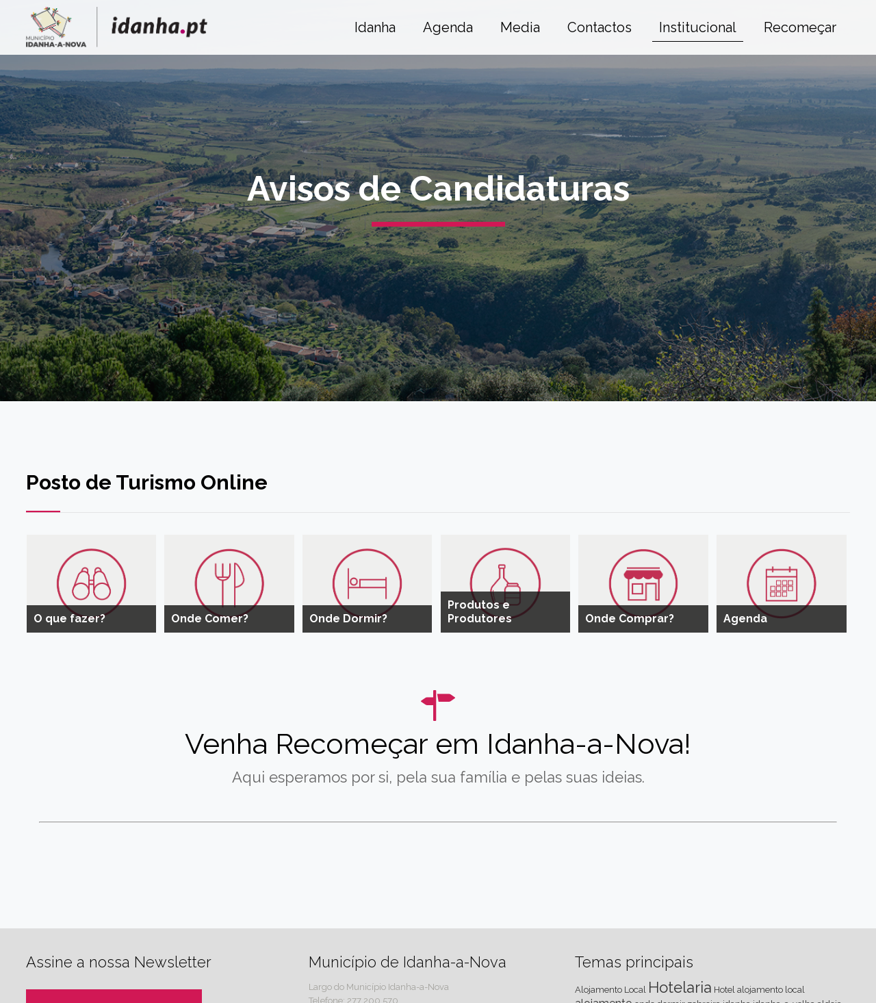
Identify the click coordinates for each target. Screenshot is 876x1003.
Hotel (724, 990)
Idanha (375, 27)
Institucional (697, 27)
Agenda (448, 27)
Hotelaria (680, 987)
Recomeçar (800, 27)
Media (520, 27)
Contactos (599, 27)
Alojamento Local (610, 990)
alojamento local (771, 990)
